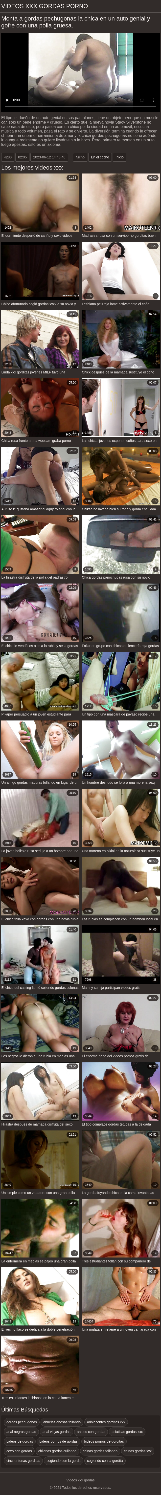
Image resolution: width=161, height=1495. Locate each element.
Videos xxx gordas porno (44, 6)
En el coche (100, 157)
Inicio (119, 157)
